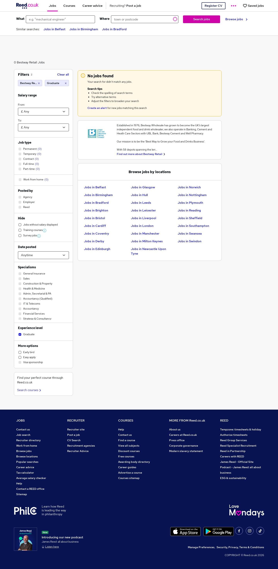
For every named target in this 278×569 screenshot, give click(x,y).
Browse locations (27, 456)
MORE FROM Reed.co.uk (187, 420)
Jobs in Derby (94, 241)
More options (28, 346)
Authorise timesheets (233, 435)
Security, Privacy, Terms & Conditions (240, 547)
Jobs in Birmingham (83, 29)
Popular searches (27, 462)
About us (175, 429)
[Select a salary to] (43, 127)
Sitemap (21, 494)
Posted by (25, 191)
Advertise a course (130, 472)
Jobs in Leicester (143, 210)
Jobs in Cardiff (95, 226)
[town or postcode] (144, 19)
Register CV (213, 6)
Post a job (73, 435)
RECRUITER (76, 420)
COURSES (125, 420)
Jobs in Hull (139, 195)
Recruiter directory (28, 440)
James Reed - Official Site (236, 462)
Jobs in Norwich (189, 187)
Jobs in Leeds (141, 203)
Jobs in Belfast (54, 29)
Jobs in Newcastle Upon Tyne (148, 251)
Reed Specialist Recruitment (238, 445)
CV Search (74, 440)
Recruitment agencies (81, 445)
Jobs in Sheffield (190, 218)
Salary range (27, 95)
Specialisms (27, 267)
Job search (23, 435)
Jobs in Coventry (96, 233)
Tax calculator (25, 472)
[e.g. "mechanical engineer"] (60, 19)
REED (224, 420)
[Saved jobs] (253, 5)
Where (104, 19)
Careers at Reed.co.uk (183, 435)
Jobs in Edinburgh (97, 249)
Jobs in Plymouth (190, 203)
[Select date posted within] (43, 255)
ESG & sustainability (233, 478)
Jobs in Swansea (190, 233)
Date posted (27, 247)
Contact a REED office (30, 489)
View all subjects (128, 445)
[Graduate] (57, 83)
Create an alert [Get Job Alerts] (97, 108)
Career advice (25, 467)
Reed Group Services (233, 440)
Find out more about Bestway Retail (139, 154)
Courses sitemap (129, 478)
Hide (21, 218)
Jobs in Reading (189, 210)
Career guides (127, 467)
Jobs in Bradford (114, 29)
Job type (24, 143)
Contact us (23, 429)
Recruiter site (76, 429)
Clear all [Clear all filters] (63, 74)
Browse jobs (236, 19)
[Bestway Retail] (30, 83)
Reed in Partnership (233, 451)
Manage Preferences (201, 547)
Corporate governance (183, 445)
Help (19, 483)
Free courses (126, 456)
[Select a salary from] (43, 111)
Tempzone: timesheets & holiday (240, 429)
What (20, 19)
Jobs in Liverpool (143, 218)
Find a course (126, 440)
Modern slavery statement (186, 451)
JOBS (20, 420)
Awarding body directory (134, 462)
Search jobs (201, 19)
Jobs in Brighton (96, 210)
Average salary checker (31, 478)
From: (21, 104)
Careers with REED (232, 456)
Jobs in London (142, 226)
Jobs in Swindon (189, 241)
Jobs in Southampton (193, 226)
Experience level (30, 328)
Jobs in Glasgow (143, 187)
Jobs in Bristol (94, 218)
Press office (177, 440)
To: (20, 120)
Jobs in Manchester (145, 233)
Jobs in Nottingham (192, 195)
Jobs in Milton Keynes (147, 241)
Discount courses (129, 451)
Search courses (29, 390)
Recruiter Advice (78, 451)
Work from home (26, 445)
